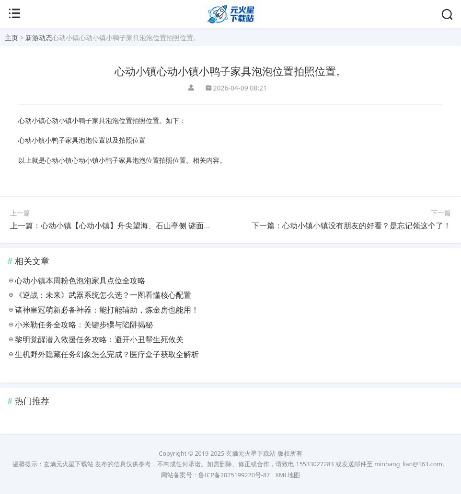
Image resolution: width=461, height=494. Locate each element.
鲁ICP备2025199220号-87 (234, 475)
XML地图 (288, 475)
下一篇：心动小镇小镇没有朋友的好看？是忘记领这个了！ (351, 225)
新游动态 (38, 37)
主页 (11, 37)
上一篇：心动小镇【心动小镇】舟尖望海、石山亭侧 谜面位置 (114, 225)
